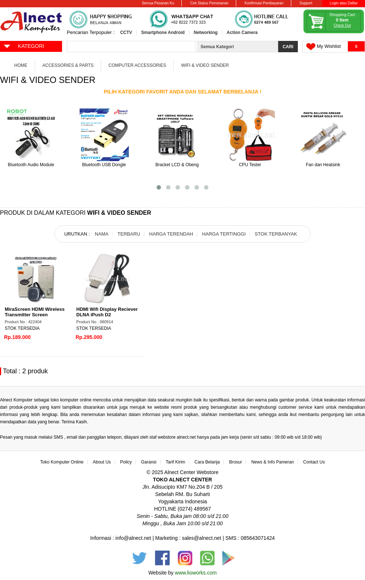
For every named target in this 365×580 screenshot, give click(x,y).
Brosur (235, 462)
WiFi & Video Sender (205, 65)
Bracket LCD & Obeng (177, 164)
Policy (126, 462)
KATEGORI (23, 45)
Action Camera (242, 32)
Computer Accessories (137, 65)
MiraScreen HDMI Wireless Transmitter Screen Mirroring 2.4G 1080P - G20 (35, 314)
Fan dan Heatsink (323, 164)
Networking (206, 32)
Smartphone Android (163, 32)
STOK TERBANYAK (276, 234)
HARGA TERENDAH (171, 234)
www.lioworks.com (195, 573)
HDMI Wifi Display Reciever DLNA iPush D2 (107, 311)
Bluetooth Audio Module (31, 164)
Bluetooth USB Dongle (104, 164)
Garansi (149, 462)
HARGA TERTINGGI (224, 234)
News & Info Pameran (272, 462)
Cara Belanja (207, 462)
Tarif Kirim (175, 462)
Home (20, 65)
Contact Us (314, 462)
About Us (102, 462)
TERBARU (129, 234)
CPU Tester (250, 164)
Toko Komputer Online (62, 462)
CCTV (126, 32)
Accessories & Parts (67, 65)
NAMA (102, 234)
